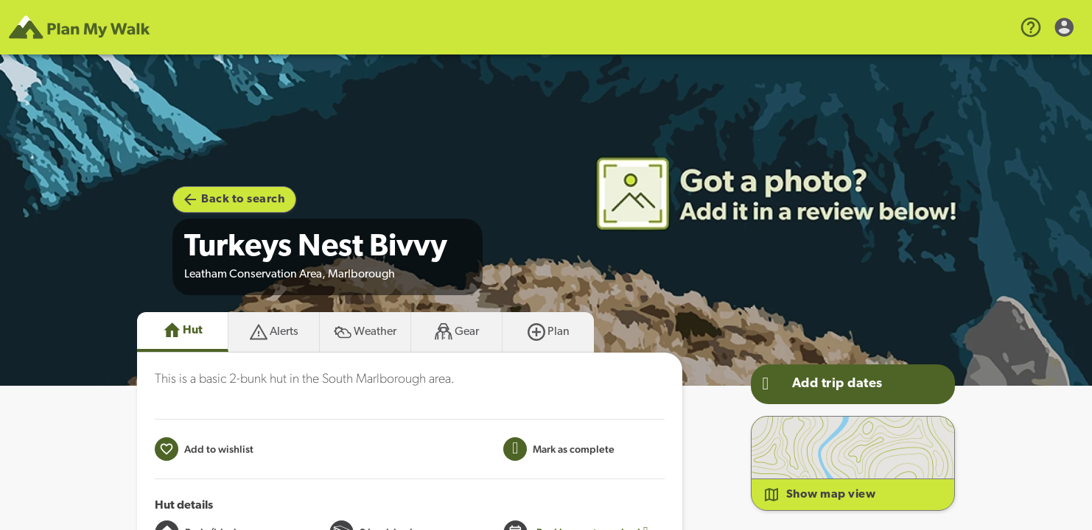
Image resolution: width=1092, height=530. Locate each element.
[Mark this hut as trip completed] (559, 449)
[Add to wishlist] (204, 449)
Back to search (234, 199)
